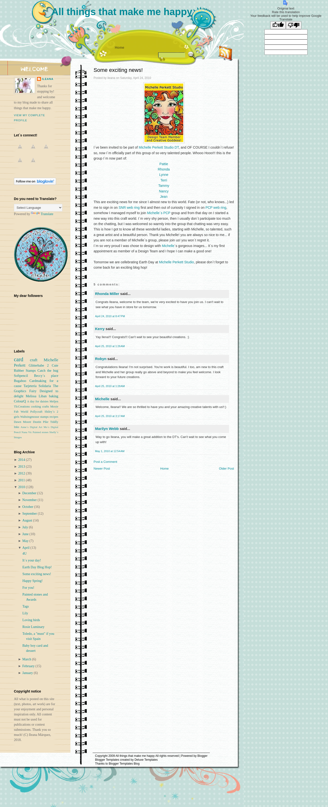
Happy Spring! (32, 581)
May (25, 541)
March (27, 659)
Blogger (202, 756)
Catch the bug (48, 370)
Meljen (53, 401)
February (29, 666)
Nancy (164, 191)
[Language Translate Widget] (38, 207)
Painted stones (40, 432)
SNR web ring (129, 207)
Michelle (168, 246)
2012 (22, 473)
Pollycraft (36, 411)
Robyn (100, 359)
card (18, 359)
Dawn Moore (22, 422)
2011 (22, 480)
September (30, 513)
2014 (22, 460)
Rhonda (164, 169)
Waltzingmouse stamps (34, 416)
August (27, 520)
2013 (22, 466)
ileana (47, 78)
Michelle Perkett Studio (176, 262)
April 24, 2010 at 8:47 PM (110, 316)
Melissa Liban (36, 396)
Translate (42, 214)
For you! (28, 587)
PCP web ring (215, 207)
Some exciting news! (118, 70)
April (26, 548)
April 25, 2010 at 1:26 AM (110, 346)
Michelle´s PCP (158, 213)
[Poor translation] (293, 25)
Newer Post (102, 468)
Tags (25, 606)
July (25, 527)
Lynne (163, 175)
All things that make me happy (121, 11)
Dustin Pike (40, 422)
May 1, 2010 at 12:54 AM (110, 451)
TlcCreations (22, 406)
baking (53, 396)
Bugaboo (20, 381)
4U (24, 553)
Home (119, 47)
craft (34, 360)
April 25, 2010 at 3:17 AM (110, 416)
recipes (53, 416)
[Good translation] (278, 25)
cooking (36, 406)
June (25, 534)
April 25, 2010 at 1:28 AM (110, 386)
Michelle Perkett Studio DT (159, 147)
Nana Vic (26, 432)
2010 (22, 487)
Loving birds (31, 620)
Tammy (163, 186)
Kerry (100, 329)
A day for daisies (37, 401)
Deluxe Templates (146, 759)
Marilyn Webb (107, 429)
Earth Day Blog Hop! (37, 567)
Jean (163, 197)
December (29, 493)
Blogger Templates (107, 759)
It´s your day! (31, 560)
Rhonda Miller (107, 294)
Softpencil (21, 376)
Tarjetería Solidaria (37, 386)
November (30, 500)
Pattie (163, 164)
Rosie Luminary (33, 627)
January (28, 673)
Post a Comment (105, 462)
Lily (25, 613)
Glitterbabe (36, 365)
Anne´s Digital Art (31, 427)
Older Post (226, 468)
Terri (163, 180)
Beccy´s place (46, 376)
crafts (45, 406)
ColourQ (20, 401)
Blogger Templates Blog (124, 763)
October (28, 507)
